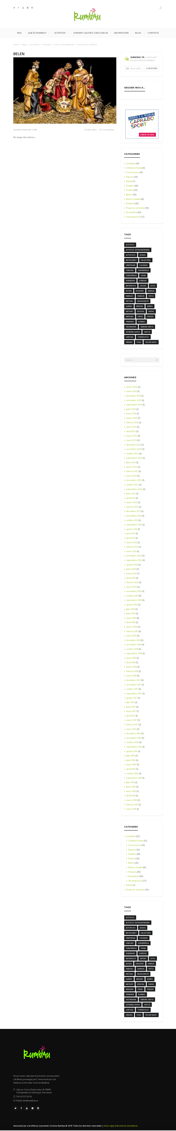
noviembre (134, 400)
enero (131, 391)
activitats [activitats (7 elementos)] (131, 255)
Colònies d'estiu (134, 168)
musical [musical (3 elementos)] (140, 311)
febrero (132, 423)
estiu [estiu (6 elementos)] (153, 286)
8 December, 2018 (28, 129)
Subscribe (151, 68)
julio (130, 609)
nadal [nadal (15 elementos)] (151, 311)
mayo (131, 414)
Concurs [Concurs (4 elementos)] (130, 270)
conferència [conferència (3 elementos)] (143, 270)
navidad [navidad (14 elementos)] (130, 317)
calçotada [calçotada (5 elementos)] (146, 260)
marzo (132, 387)
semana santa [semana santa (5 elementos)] (147, 327)
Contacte (153, 33)
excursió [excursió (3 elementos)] (140, 291)
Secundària (131, 212)
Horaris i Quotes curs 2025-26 (91, 33)
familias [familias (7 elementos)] (129, 296)
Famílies (47, 44)
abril (131, 431)
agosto (132, 529)
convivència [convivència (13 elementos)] (131, 275)
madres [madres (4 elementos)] (139, 306)
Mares (129, 194)
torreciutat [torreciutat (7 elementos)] (143, 337)
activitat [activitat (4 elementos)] (130, 245)
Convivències (132, 172)
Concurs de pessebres (64, 44)
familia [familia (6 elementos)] (151, 291)
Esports (130, 177)
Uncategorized (133, 217)
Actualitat (35, 44)
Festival (130, 190)
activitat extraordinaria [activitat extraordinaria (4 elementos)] (138, 250)
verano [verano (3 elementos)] (129, 342)
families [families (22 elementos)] (140, 296)
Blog (138, 33)
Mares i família (133, 199)
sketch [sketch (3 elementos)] (147, 332)
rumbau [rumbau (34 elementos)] (141, 322)
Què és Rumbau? (37, 33)
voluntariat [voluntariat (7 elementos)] (151, 342)
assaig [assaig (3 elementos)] (143, 255)
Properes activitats (135, 208)
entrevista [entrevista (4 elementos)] (131, 286)
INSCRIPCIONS (121, 33)
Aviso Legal (109, 1126)
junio (131, 409)
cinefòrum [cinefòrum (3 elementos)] (130, 265)
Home (16, 44)
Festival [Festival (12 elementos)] (129, 301)
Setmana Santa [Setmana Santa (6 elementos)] (133, 332)
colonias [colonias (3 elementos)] (143, 265)
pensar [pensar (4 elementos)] (150, 317)
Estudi (129, 181)
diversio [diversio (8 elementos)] (143, 281)
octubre (132, 454)
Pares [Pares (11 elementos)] (140, 317)
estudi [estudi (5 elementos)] (129, 291)
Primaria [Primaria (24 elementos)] (130, 322)
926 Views (92, 129)
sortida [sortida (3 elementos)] (129, 337)
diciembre (133, 396)
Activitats (60, 33)
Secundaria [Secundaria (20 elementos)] (131, 327)
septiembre (134, 405)
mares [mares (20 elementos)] (150, 306)
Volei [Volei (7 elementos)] (139, 342)
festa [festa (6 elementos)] (151, 296)
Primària (130, 203)
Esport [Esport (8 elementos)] (143, 286)
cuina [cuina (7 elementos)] (143, 275)
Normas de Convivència (127, 1126)
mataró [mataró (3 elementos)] (129, 311)
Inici (19, 33)
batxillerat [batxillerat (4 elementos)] (131, 260)
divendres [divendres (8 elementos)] (130, 281)
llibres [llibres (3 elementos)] (129, 306)
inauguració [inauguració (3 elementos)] (143, 301)
